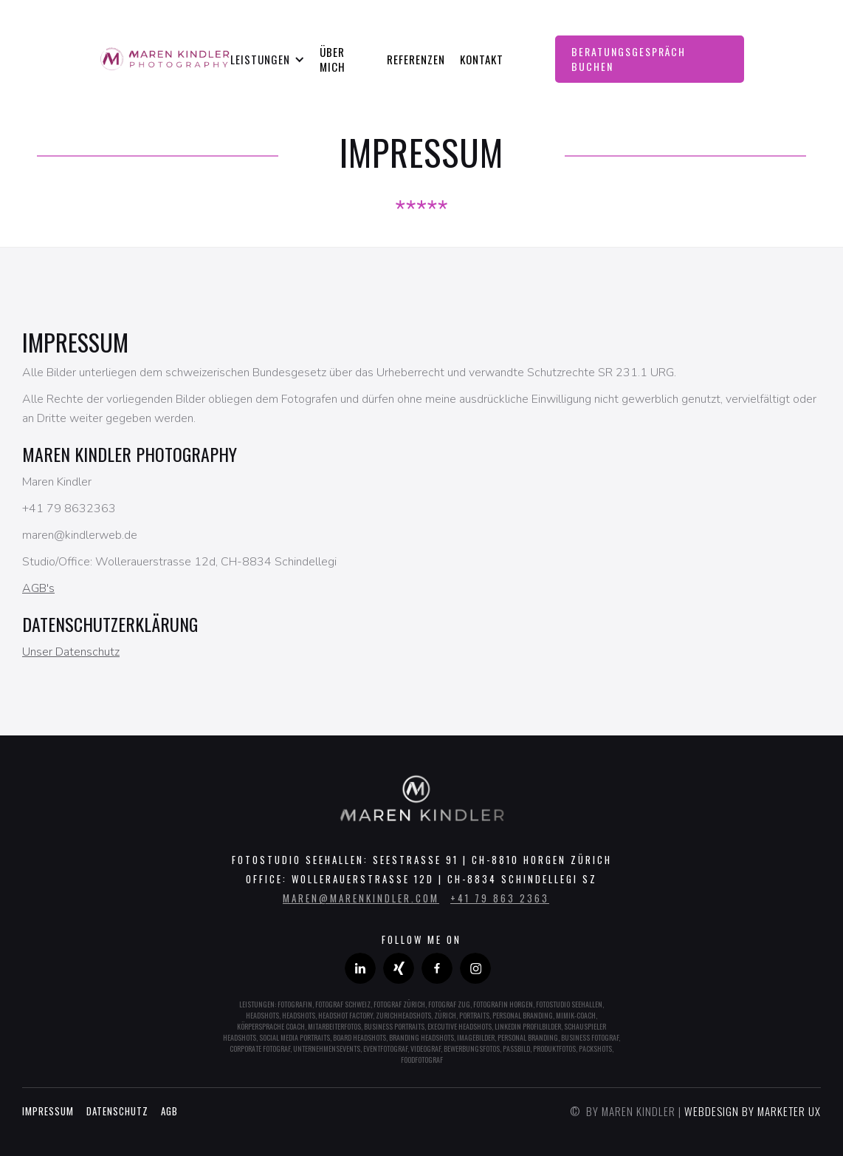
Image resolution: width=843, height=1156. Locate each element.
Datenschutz (117, 1111)
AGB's (38, 588)
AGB (169, 1111)
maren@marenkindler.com (361, 898)
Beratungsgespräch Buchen (628, 59)
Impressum (48, 1111)
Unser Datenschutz (71, 652)
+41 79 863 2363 (499, 898)
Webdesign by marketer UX (752, 1111)
